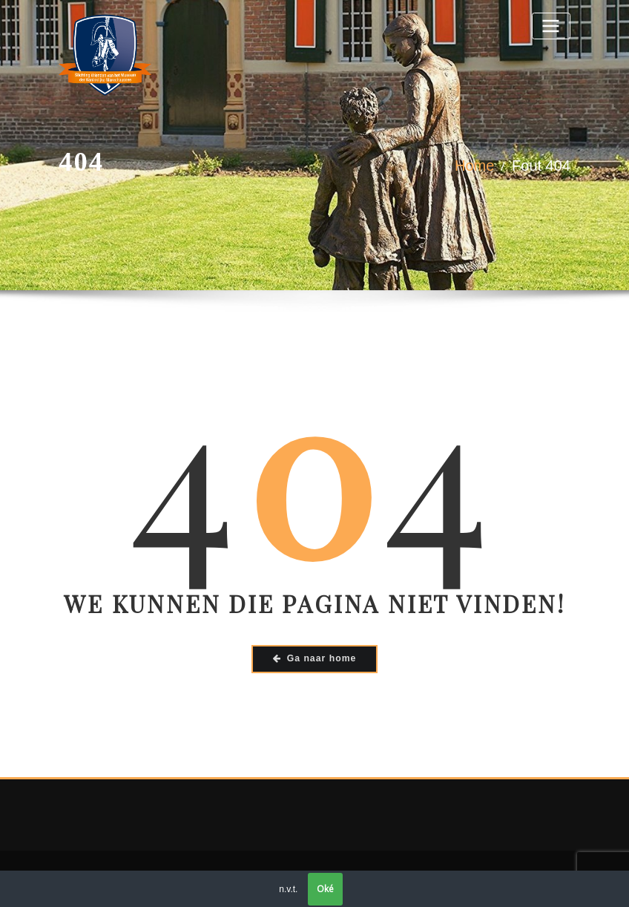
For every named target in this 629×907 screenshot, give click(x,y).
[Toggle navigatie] (551, 26)
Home (474, 165)
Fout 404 (541, 165)
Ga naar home (315, 658)
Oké (325, 889)
